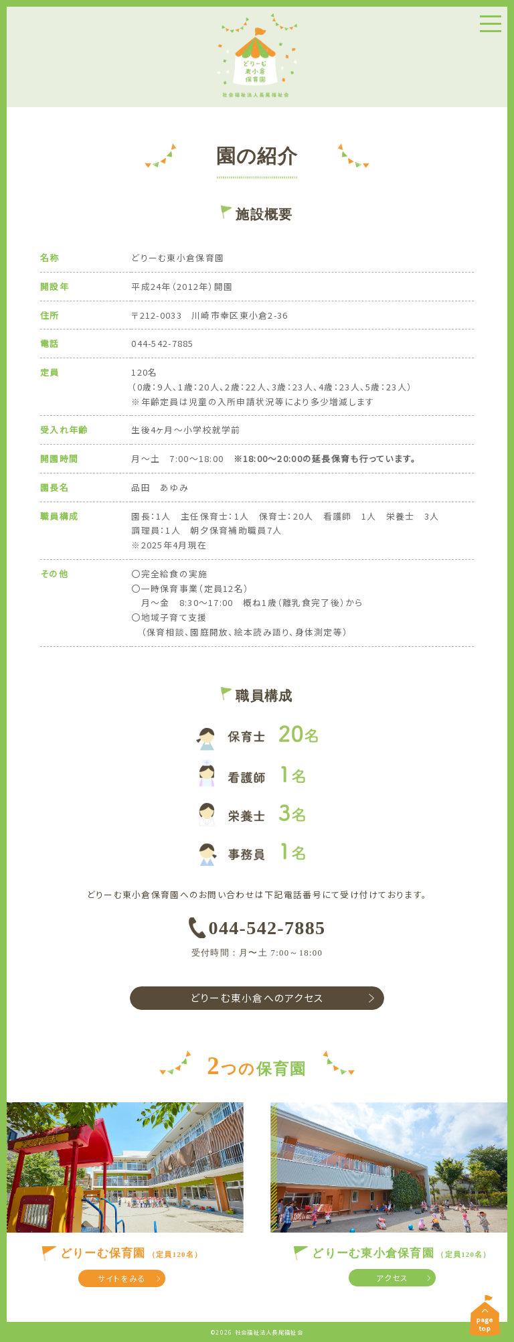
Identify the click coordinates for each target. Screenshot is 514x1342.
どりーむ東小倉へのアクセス (257, 997)
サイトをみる (122, 1278)
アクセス (392, 1278)
